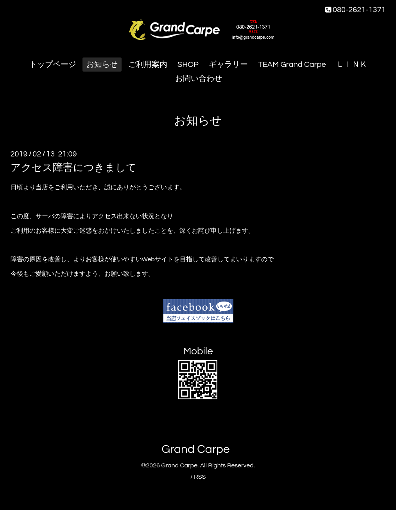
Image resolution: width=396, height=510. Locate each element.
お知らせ (102, 64)
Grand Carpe (195, 449)
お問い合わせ (198, 79)
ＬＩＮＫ (351, 64)
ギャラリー (228, 64)
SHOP (188, 64)
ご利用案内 (147, 64)
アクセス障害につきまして (73, 168)
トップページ (52, 64)
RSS (200, 477)
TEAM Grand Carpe (292, 64)
